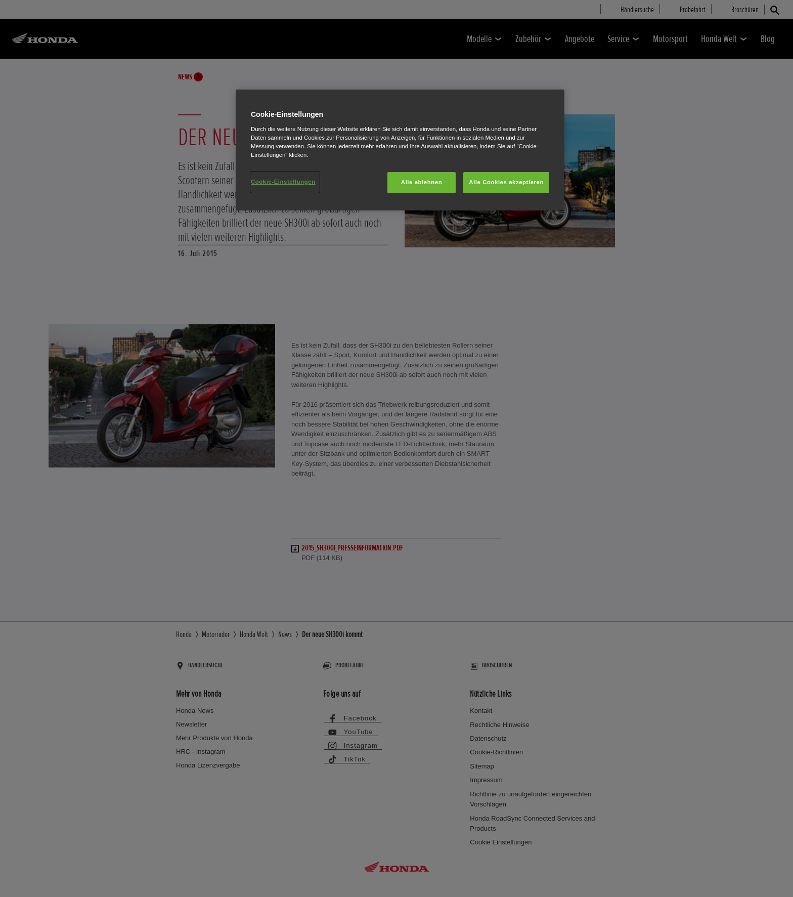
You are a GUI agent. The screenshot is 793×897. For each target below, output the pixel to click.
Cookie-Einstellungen (283, 182)
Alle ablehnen (421, 182)
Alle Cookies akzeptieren (506, 182)
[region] (400, 150)
